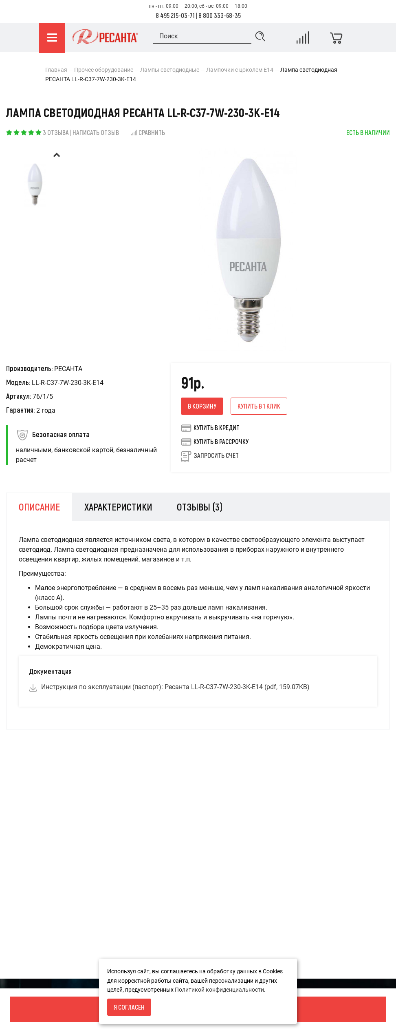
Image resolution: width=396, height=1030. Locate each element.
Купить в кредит (210, 428)
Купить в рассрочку (215, 442)
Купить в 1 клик (259, 406)
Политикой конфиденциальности (219, 989)
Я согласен (129, 1007)
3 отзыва (56, 132)
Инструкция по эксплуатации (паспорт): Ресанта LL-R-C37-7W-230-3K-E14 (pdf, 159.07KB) (175, 687)
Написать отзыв (96, 132)
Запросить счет (216, 455)
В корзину (202, 406)
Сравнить (147, 132)
